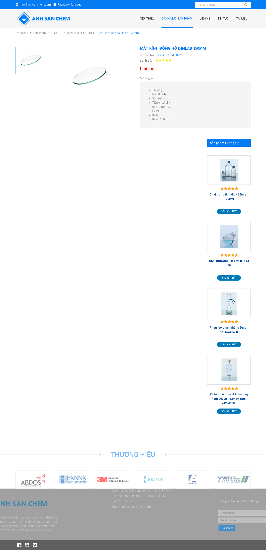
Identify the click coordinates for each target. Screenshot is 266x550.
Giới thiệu (147, 18)
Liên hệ (205, 18)
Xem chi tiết (229, 211)
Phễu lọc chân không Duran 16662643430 (229, 330)
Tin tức (223, 18)
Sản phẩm (39, 32)
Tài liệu (241, 18)
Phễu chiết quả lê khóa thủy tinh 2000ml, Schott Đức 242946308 (229, 399)
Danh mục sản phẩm (177, 18)
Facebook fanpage (69, 4)
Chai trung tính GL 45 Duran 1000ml (229, 197)
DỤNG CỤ (56, 32)
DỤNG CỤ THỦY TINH (80, 32)
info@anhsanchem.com (35, 4)
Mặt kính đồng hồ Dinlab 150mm (119, 32)
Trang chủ (21, 32)
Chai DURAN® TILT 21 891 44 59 (229, 263)
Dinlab (162, 94)
